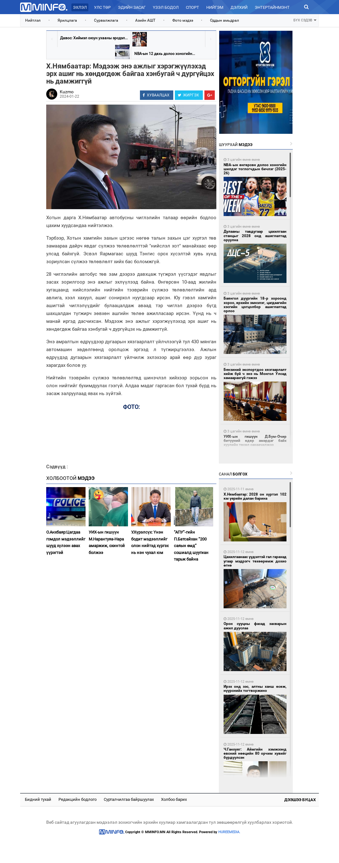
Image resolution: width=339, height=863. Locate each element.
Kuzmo (67, 91)
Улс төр (102, 7)
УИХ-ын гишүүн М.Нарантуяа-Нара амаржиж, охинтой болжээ (107, 542)
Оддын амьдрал (224, 20)
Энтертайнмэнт (272, 7)
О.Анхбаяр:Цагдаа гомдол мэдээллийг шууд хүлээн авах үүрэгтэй (65, 542)
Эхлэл (80, 7)
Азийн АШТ (145, 20)
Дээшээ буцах (300, 799)
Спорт (192, 7)
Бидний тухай (38, 799)
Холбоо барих (174, 799)
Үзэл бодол (166, 7)
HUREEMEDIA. (229, 832)
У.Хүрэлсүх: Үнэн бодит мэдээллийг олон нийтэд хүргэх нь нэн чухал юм (150, 542)
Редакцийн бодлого (77, 799)
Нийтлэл (33, 20)
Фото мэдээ (182, 20)
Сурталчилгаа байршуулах (129, 799)
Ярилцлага (67, 20)
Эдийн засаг (132, 7)
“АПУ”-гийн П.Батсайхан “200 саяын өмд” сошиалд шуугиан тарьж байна (191, 546)
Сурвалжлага (106, 20)
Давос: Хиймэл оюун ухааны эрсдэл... (94, 38)
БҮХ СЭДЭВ (304, 19)
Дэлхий (239, 7)
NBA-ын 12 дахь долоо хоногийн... (164, 54)
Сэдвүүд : (57, 466)
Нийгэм (214, 7)
